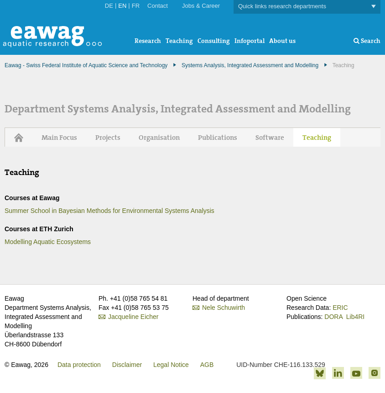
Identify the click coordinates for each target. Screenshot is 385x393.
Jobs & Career (201, 5)
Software (269, 137)
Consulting (214, 41)
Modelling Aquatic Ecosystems (48, 241)
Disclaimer (127, 364)
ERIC (340, 307)
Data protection (79, 364)
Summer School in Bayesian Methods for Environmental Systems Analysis (109, 210)
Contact (157, 5)
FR (136, 5)
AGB (207, 364)
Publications (217, 137)
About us (282, 41)
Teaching (179, 41)
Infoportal (249, 41)
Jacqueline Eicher (133, 316)
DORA (333, 316)
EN (122, 5)
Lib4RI (355, 316)
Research (148, 41)
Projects (107, 137)
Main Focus (59, 137)
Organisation (159, 137)
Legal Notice (171, 364)
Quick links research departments (307, 7)
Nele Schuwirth (223, 307)
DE (109, 5)
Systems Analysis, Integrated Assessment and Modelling (250, 65)
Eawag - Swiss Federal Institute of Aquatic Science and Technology (86, 65)
